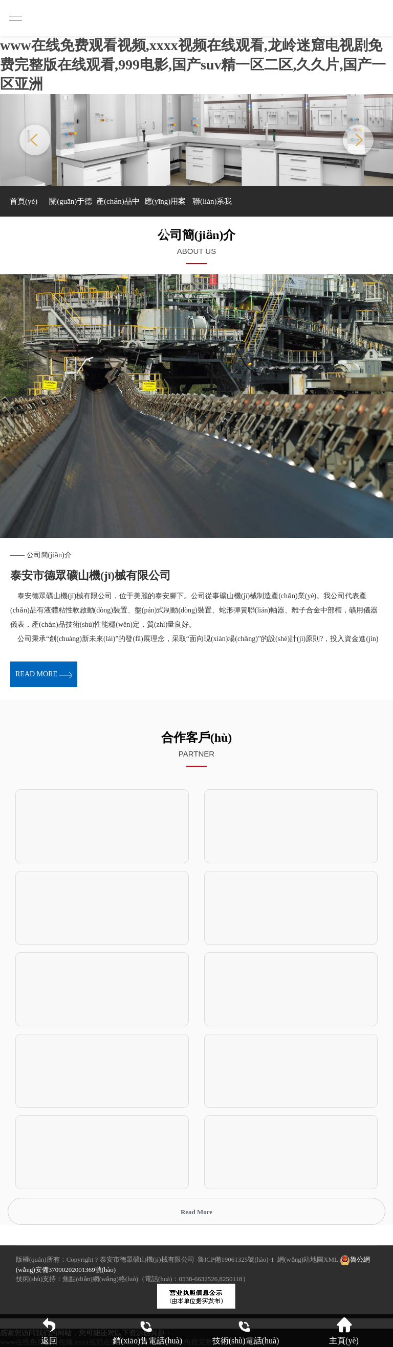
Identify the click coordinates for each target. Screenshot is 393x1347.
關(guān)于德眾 (70, 207)
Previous (34, 140)
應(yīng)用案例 (165, 207)
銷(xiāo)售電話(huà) (147, 1331)
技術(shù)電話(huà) (245, 1331)
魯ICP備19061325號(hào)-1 (236, 1259)
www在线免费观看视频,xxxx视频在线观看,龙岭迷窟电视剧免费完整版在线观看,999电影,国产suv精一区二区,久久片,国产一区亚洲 (193, 64)
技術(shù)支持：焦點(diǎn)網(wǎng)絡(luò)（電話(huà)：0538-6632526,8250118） (132, 1279)
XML (330, 1259)
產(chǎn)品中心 (118, 207)
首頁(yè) (23, 201)
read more (43, 674)
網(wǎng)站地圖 (300, 1259)
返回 (49, 1331)
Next (358, 140)
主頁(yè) (344, 1331)
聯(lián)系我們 (212, 207)
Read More (196, 1212)
